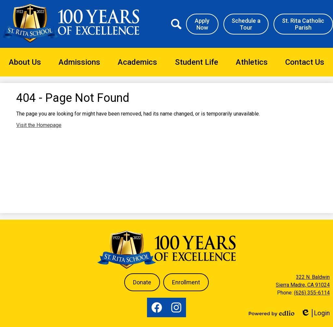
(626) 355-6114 (312, 293)
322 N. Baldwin (313, 277)
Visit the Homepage (38, 125)
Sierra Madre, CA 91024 (303, 285)
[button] (25, 62)
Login (315, 313)
